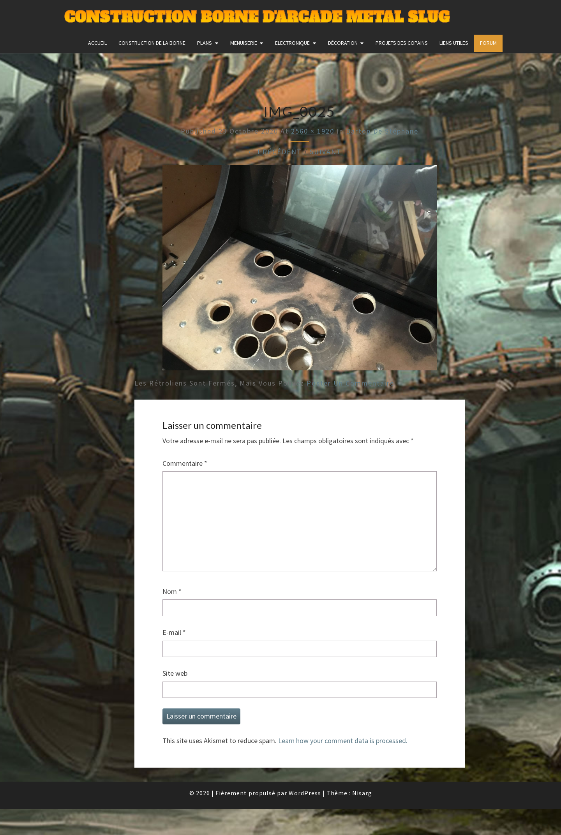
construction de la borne (151, 42)
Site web (174, 673)
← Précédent (274, 151)
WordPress (305, 793)
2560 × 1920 (312, 131)
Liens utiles (453, 42)
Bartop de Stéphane (382, 131)
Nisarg (362, 793)
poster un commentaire (350, 383)
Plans (204, 42)
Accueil (97, 42)
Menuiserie (243, 42)
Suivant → (331, 151)
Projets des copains (402, 42)
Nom (172, 591)
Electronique (292, 42)
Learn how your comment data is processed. (343, 740)
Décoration (343, 42)
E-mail (174, 632)
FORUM (488, 42)
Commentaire (184, 463)
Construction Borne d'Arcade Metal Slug (257, 17)
